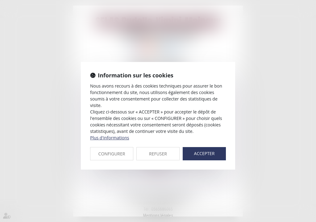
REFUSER (158, 154)
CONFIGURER (111, 154)
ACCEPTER (204, 153)
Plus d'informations (109, 138)
